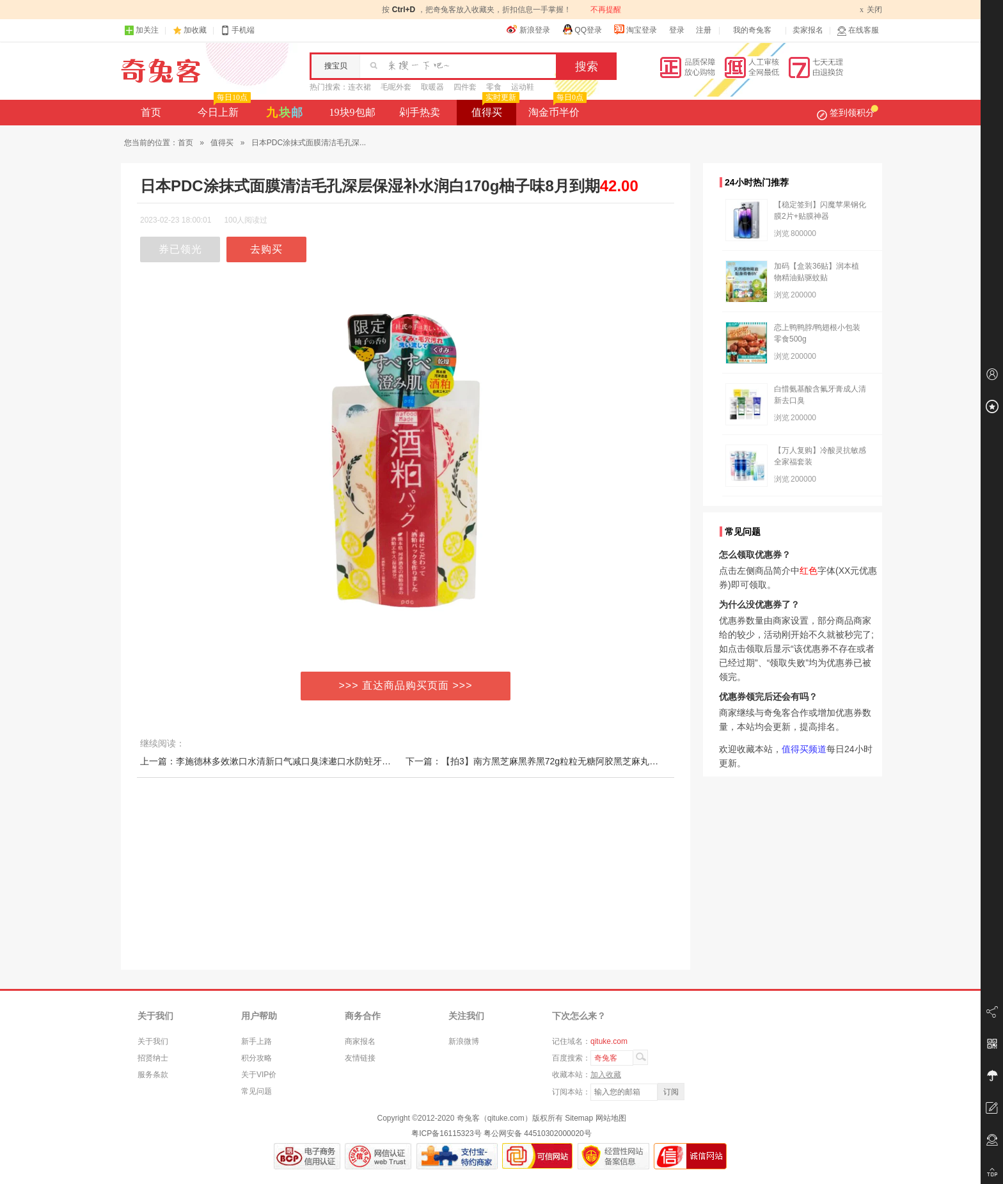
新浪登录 (528, 29)
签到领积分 (847, 112)
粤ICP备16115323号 (446, 1133)
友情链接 (360, 1058)
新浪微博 (463, 1041)
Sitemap (579, 1118)
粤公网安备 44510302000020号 (538, 1133)
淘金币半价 (556, 109)
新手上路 (256, 1041)
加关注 (141, 30)
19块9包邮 (352, 112)
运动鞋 (522, 87)
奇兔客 (161, 71)
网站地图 (611, 1118)
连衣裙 (359, 87)
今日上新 (223, 109)
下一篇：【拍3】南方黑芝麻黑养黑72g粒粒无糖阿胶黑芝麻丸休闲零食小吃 (554, 761)
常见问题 (256, 1091)
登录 (676, 30)
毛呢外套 (396, 87)
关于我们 (153, 1041)
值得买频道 (804, 749)
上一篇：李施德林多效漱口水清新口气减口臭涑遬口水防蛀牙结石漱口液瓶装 (292, 761)
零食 (494, 87)
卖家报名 (808, 30)
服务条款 (153, 1074)
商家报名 (360, 1041)
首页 (151, 112)
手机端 (237, 30)
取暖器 (432, 87)
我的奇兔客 (752, 30)
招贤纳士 (153, 1058)
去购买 (266, 249)
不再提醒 (605, 9)
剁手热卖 (419, 112)
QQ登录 (582, 29)
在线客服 (858, 30)
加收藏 (195, 30)
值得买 (494, 109)
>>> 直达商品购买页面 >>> (406, 685)
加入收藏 (605, 1074)
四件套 (465, 87)
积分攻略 (256, 1058)
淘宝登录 (635, 29)
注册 (703, 30)
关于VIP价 (258, 1074)
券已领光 (180, 249)
